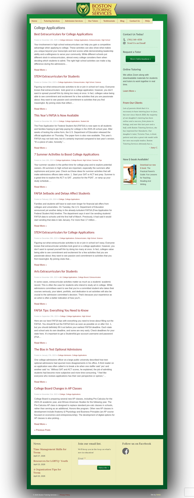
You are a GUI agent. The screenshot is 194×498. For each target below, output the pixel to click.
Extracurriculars (95, 40)
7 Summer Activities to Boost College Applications (66, 154)
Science (98, 82)
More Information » (140, 59)
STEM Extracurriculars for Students (57, 76)
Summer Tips (97, 160)
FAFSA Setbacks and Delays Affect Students (62, 193)
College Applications (81, 40)
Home (34, 21)
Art (61, 277)
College (61, 121)
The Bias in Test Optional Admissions (58, 349)
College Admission (66, 40)
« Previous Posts (42, 430)
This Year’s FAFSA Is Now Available (56, 115)
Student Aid (85, 121)
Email (81, 458)
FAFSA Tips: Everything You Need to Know (61, 310)
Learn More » (129, 91)
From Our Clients (132, 102)
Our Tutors (93, 21)
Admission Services (74, 21)
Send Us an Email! (136, 43)
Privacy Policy (65, 495)
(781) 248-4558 (134, 39)
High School (105, 40)
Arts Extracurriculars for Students (56, 271)
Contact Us (135, 21)
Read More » (40, 70)
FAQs (147, 21)
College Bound (76, 160)
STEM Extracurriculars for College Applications (64, 232)
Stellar (158, 495)
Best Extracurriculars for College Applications (63, 34)
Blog (122, 21)
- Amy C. (153, 147)
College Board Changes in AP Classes (58, 388)
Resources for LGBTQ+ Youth (51, 460)
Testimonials (109, 21)
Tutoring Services (52, 21)
